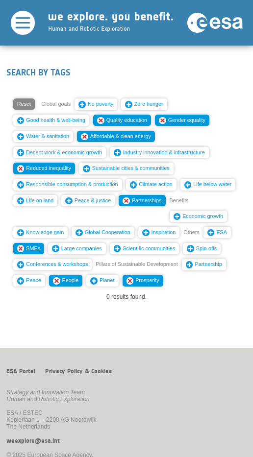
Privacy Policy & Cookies (78, 371)
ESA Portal (20, 371)
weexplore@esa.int (33, 441)
